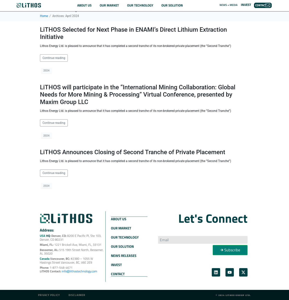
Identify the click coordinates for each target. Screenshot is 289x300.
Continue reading (53, 58)
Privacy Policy (49, 295)
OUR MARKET (121, 228)
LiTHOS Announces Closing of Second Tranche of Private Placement (132, 152)
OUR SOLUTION (122, 246)
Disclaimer (76, 295)
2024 (46, 70)
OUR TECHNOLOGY (125, 237)
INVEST (246, 4)
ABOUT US (118, 218)
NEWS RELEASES (123, 255)
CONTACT (118, 273)
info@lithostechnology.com (79, 271)
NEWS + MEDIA (228, 5)
